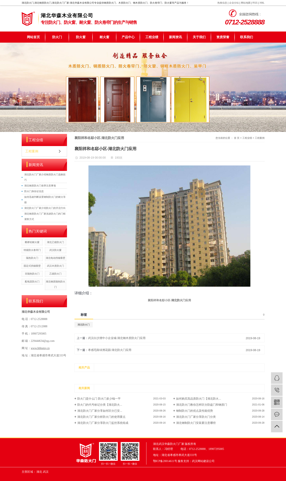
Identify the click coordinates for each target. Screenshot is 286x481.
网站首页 (33, 37)
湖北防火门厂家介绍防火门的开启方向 (45, 208)
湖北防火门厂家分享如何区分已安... (99, 410)
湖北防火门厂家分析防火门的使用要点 (101, 416)
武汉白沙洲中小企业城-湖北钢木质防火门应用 (117, 338)
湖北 (39, 471)
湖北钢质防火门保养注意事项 (40, 185)
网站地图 (246, 2)
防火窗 (81, 37)
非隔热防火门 (32, 273)
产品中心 (128, 37)
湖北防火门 (84, 324)
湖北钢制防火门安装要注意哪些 (196, 422)
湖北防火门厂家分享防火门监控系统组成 (102, 422)
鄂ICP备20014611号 (165, 461)
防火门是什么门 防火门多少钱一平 (99, 398)
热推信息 (222, 2)
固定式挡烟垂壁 (32, 265)
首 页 (236, 138)
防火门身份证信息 (34, 191)
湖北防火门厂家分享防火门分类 (196, 416)
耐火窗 (104, 37)
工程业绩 (151, 37)
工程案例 (31, 151)
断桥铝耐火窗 (32, 242)
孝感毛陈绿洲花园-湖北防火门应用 (110, 350)
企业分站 (234, 2)
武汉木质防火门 (55, 265)
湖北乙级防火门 (55, 242)
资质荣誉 (222, 37)
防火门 (57, 37)
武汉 (46, 471)
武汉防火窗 (55, 250)
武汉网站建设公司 (203, 461)
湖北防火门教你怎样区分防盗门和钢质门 (201, 404)
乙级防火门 (55, 273)
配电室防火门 (32, 281)
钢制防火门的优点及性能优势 (194, 410)
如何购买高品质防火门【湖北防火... (198, 398)
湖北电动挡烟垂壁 (55, 258)
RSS (254, 2)
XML (262, 2)
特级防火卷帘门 (32, 250)
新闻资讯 (175, 37)
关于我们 (199, 37)
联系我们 (246, 37)
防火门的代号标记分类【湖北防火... (99, 404)
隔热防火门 (32, 258)
